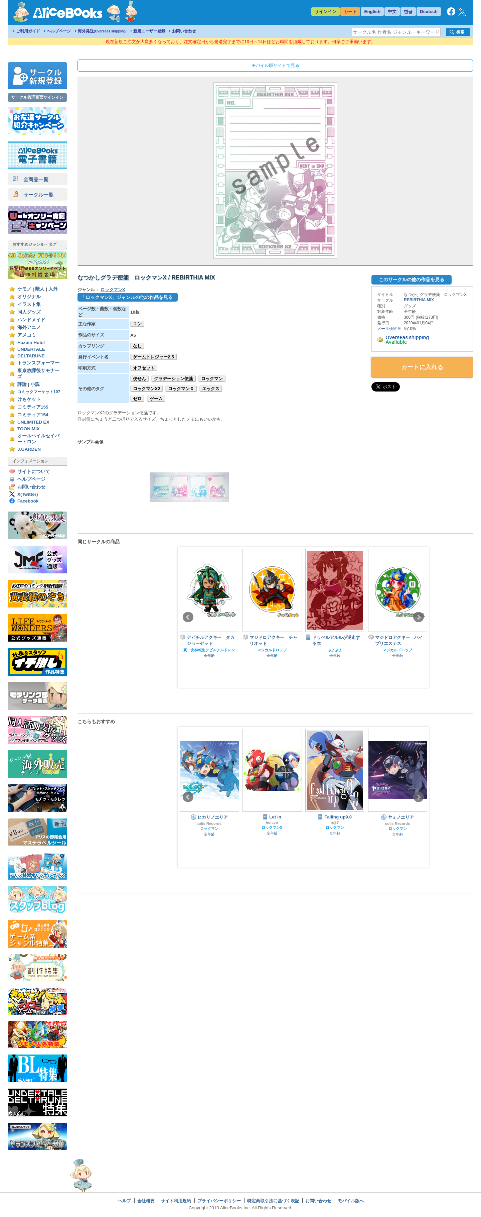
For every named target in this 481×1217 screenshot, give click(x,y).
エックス (210, 388)
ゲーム (156, 398)
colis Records (209, 823)
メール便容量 (389, 328)
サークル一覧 (33, 195)
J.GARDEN (29, 449)
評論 (22, 384)
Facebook (27, 501)
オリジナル (29, 296)
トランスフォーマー (38, 362)
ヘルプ (124, 1200)
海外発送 (102, 31)
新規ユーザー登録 (149, 31)
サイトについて (33, 471)
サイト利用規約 (176, 1200)
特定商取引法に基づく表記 (273, 1200)
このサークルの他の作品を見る (411, 279)
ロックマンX (113, 289)
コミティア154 (32, 414)
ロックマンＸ (181, 388)
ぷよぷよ (334, 650)
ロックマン (212, 378)
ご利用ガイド (28, 31)
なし (137, 345)
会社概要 (146, 1200)
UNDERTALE (31, 349)
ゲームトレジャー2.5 (153, 356)
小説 (35, 384)
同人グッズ (29, 312)
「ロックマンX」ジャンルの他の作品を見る (127, 297)
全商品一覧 (30, 179)
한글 (408, 11)
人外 (53, 289)
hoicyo (272, 822)
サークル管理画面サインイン (37, 97)
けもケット (29, 399)
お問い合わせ (184, 31)
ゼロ (137, 398)
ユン (137, 323)
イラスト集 (29, 304)
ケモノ (24, 289)
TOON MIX (28, 428)
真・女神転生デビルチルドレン (209, 650)
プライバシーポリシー (219, 1200)
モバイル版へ (351, 1200)
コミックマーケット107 (38, 392)
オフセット (144, 367)
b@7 (335, 822)
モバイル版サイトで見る (275, 65)
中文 (392, 11)
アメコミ (26, 335)
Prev (188, 617)
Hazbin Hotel (31, 342)
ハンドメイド (31, 319)
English (372, 11)
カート (350, 11)
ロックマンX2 (146, 388)
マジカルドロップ (272, 650)
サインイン (325, 11)
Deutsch (429, 11)
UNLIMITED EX (33, 422)
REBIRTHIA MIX (419, 300)
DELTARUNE (31, 355)
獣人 (39, 289)
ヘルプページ (59, 31)
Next (418, 617)
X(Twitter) (27, 494)
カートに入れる (422, 367)
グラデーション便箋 (173, 378)
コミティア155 (32, 407)
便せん (139, 378)
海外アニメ (29, 327)
